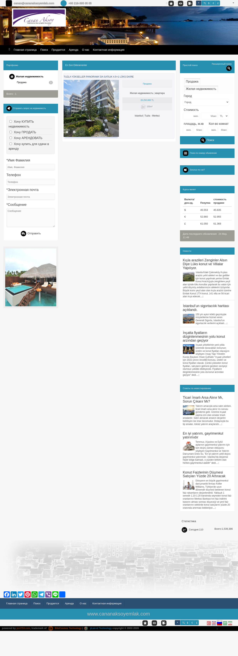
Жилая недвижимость (27, 76)
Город (188, 96)
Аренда (73, 49)
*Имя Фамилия (18, 160)
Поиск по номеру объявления (205, 153)
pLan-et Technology (102, 653)
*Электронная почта (22, 190)
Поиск (44, 49)
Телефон (13, 175)
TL (205, 3)
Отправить (31, 234)
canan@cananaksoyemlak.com (34, 3)
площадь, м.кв (194, 123)
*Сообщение (16, 205)
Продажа (35, 82)
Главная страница (25, 49)
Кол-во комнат (219, 123)
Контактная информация (108, 49)
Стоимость (191, 109)
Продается (58, 49)
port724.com (23, 653)
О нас (85, 49)
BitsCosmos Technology (67, 653)
